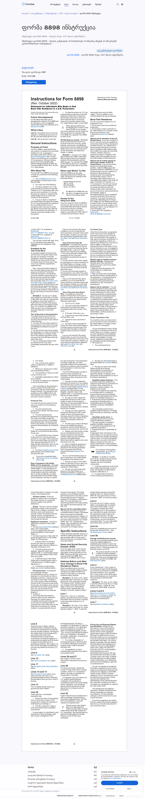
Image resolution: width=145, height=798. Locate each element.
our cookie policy (115, 778)
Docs (66, 4)
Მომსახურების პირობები (49, 796)
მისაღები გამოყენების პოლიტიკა (41, 780)
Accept (120, 783)
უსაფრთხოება (107, 796)
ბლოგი (75, 4)
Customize (110, 789)
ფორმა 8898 (74, 55)
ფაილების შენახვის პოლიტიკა (40, 776)
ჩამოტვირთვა (32, 82)
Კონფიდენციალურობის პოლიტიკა (80, 796)
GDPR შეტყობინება (35, 787)
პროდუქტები (55, 4)
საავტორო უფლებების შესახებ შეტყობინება (46, 783)
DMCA (120, 796)
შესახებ (31, 768)
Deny (129, 789)
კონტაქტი (32, 772)
